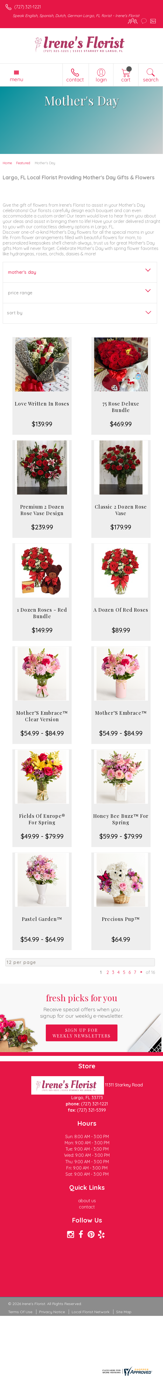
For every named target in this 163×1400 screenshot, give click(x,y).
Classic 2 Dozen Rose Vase (121, 509)
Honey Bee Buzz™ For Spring (121, 819)
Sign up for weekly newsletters (82, 1033)
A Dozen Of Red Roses (120, 610)
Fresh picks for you (81, 1005)
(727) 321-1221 (27, 6)
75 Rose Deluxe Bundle (121, 406)
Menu (16, 79)
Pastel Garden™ (42, 919)
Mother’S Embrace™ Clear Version (42, 716)
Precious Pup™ (121, 919)
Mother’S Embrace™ (121, 713)
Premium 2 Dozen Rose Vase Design (42, 509)
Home (7, 163)
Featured (23, 163)
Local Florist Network (90, 1311)
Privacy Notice (52, 1311)
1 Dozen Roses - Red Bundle (42, 613)
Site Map (123, 1311)
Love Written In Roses (42, 403)
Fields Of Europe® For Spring (42, 819)
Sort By (14, 312)
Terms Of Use (20, 1311)
